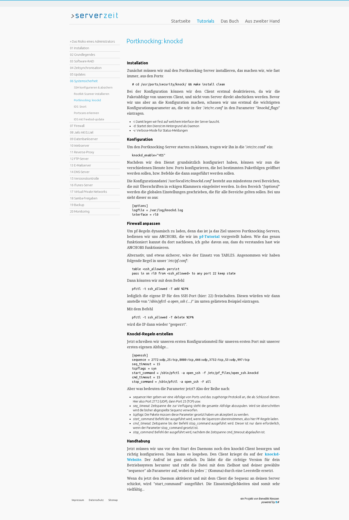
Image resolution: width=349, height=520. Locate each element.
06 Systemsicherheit (84, 81)
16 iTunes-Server (81, 185)
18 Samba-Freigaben (83, 198)
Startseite (180, 20)
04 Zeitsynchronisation (86, 68)
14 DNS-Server (79, 172)
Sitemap (113, 500)
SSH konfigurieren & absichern (93, 87)
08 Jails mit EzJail (81, 132)
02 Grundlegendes (82, 54)
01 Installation (79, 48)
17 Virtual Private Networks (88, 191)
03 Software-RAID (82, 61)
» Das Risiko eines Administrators (92, 41)
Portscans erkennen (86, 112)
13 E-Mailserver (80, 165)
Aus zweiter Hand (262, 20)
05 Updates (78, 74)
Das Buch (230, 20)
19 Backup (77, 205)
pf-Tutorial (209, 237)
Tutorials (205, 20)
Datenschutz (96, 500)
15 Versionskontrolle (84, 178)
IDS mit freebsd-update (89, 119)
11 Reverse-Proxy (82, 152)
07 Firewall (77, 126)
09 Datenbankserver (84, 139)
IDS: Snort (80, 106)
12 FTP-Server (79, 159)
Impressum (78, 500)
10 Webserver (79, 145)
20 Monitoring (79, 211)
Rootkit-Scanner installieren (91, 93)
